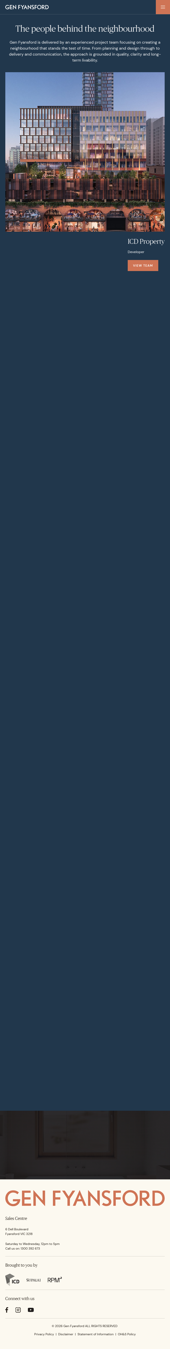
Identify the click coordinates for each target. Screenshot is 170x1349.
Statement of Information (95, 1334)
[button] (163, 7)
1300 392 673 (30, 1248)
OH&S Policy (127, 1334)
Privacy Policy (44, 1334)
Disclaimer (65, 1334)
